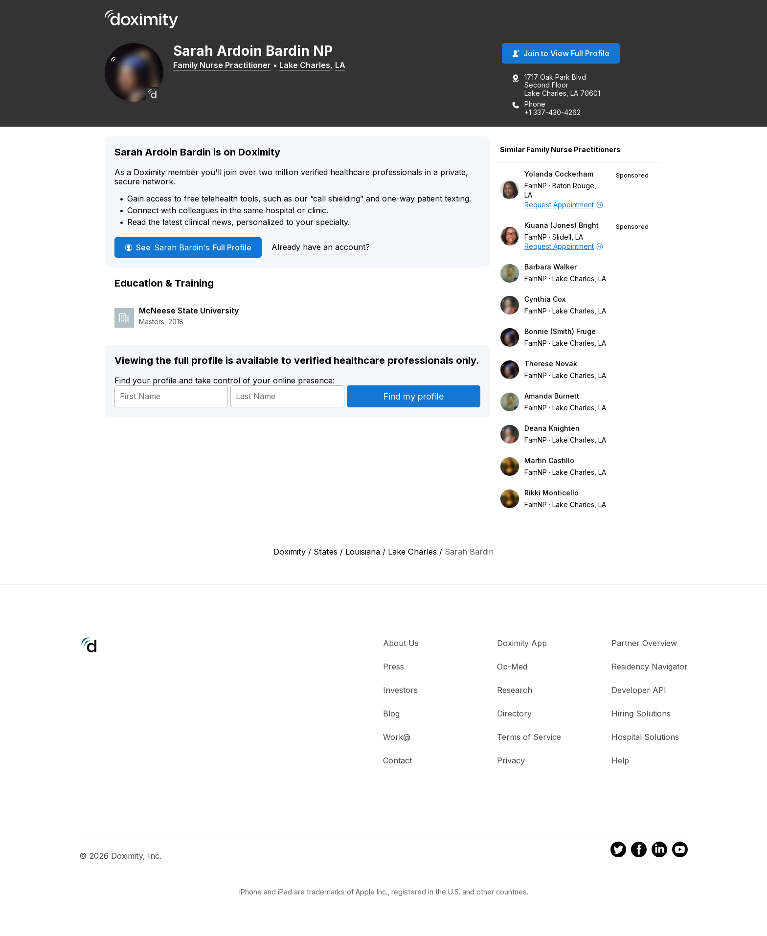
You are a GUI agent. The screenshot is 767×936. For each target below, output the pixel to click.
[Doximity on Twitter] (618, 851)
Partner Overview (644, 643)
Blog (391, 713)
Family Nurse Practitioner (222, 65)
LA (340, 65)
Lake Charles (304, 65)
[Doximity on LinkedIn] (659, 851)
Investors (400, 690)
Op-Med (512, 666)
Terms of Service (529, 737)
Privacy (511, 760)
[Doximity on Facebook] (639, 851)
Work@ (396, 737)
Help (620, 760)
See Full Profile (188, 247)
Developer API (638, 690)
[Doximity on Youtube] (680, 851)
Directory (514, 713)
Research (514, 690)
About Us (401, 643)
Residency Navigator (649, 666)
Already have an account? (320, 247)
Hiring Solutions (641, 713)
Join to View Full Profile (560, 53)
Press (393, 666)
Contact (397, 760)
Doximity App (522, 643)
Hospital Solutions (645, 737)
